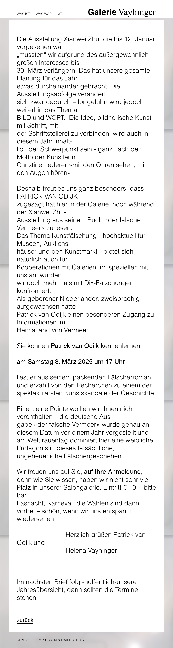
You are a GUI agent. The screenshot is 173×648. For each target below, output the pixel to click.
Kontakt (24, 640)
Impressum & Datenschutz (61, 640)
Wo (60, 13)
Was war (44, 13)
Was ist (23, 13)
